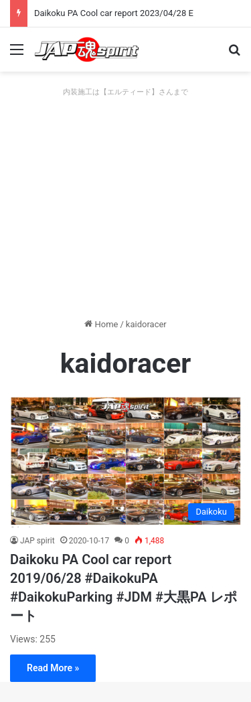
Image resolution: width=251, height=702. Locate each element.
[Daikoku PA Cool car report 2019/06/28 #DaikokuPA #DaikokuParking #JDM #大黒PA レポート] (125, 461)
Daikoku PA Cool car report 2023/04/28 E (113, 13)
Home (101, 324)
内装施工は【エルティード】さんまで (125, 92)
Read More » (53, 668)
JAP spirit (37, 540)
